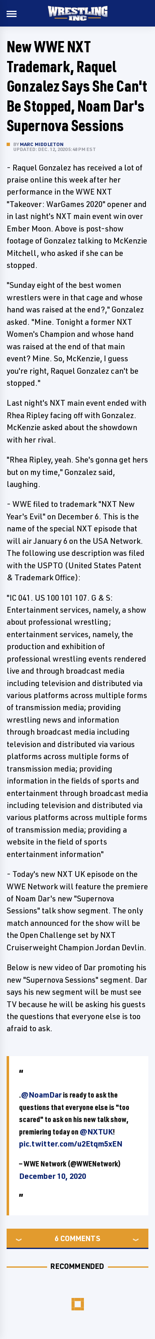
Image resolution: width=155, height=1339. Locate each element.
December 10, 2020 (52, 1176)
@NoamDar (41, 1095)
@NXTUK (96, 1132)
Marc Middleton (42, 144)
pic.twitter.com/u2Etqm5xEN (70, 1144)
